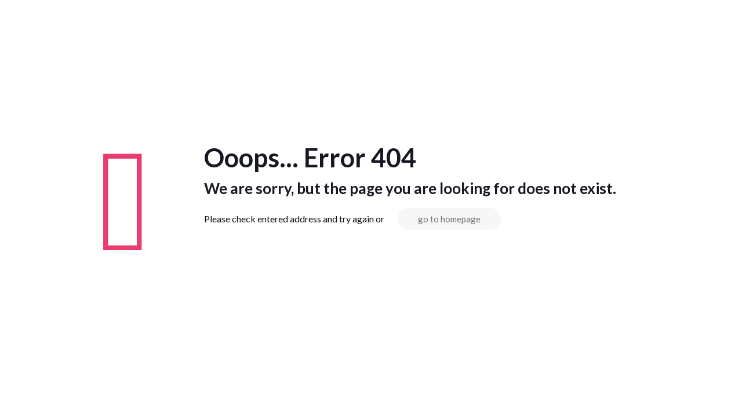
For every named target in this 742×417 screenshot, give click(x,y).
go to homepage (449, 219)
